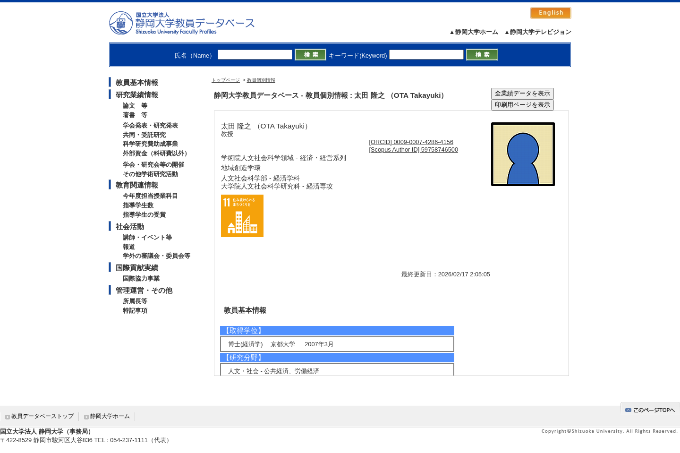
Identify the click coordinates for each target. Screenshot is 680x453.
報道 (129, 246)
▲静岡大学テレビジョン (537, 31)
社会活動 (130, 226)
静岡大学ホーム (110, 416)
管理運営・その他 (144, 290)
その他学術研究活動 (150, 174)
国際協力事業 (141, 278)
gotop (650, 408)
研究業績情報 (137, 95)
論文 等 (135, 105)
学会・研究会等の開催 (153, 164)
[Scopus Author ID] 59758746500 (414, 149)
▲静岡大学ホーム (473, 31)
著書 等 (135, 115)
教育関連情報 (137, 185)
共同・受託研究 (144, 134)
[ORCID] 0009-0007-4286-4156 (411, 141)
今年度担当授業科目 (150, 195)
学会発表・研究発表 (150, 125)
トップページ (226, 80)
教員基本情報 (137, 82)
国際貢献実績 (137, 268)
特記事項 (135, 310)
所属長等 (135, 301)
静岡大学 (191, 22)
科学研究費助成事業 (150, 143)
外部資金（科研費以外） (156, 153)
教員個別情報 (261, 80)
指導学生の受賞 (144, 214)
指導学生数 (138, 205)
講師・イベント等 (147, 237)
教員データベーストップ (42, 416)
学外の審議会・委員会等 (156, 255)
